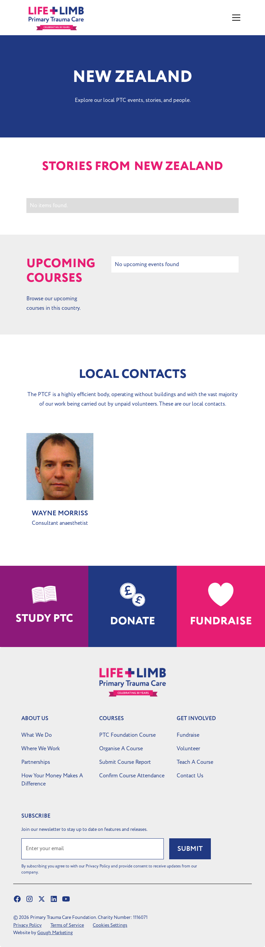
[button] (235, 18)
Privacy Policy (27, 925)
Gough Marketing (55, 932)
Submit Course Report (125, 762)
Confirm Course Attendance (131, 775)
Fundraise (188, 735)
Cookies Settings (110, 925)
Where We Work (40, 748)
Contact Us (190, 775)
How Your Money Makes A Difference (52, 780)
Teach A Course (195, 762)
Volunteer (188, 748)
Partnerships (35, 762)
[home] (63, 17)
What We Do (36, 735)
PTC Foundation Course (127, 735)
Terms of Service (67, 925)
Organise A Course (121, 748)
